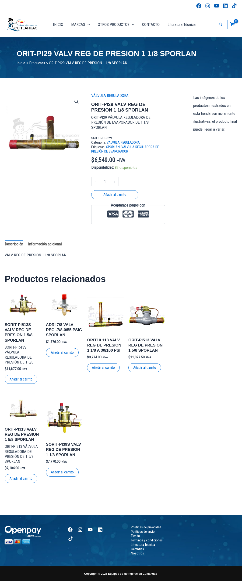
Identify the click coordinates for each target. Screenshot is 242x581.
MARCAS (80, 24)
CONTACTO (151, 24)
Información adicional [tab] (45, 244)
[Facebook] (199, 6)
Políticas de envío (143, 532)
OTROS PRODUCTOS (116, 24)
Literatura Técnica (182, 24)
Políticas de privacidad (146, 527)
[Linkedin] (225, 6)
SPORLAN (113, 147)
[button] (87, 24)
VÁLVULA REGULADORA (110, 95)
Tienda (135, 536)
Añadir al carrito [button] (21, 379)
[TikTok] (234, 6)
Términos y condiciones (147, 540)
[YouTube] (217, 6)
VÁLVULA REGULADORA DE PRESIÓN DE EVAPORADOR (125, 149)
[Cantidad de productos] (105, 181)
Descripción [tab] (14, 244)
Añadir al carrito (114, 194)
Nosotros (137, 553)
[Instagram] (208, 6)
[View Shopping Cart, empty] (232, 24)
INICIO (58, 24)
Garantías (137, 549)
